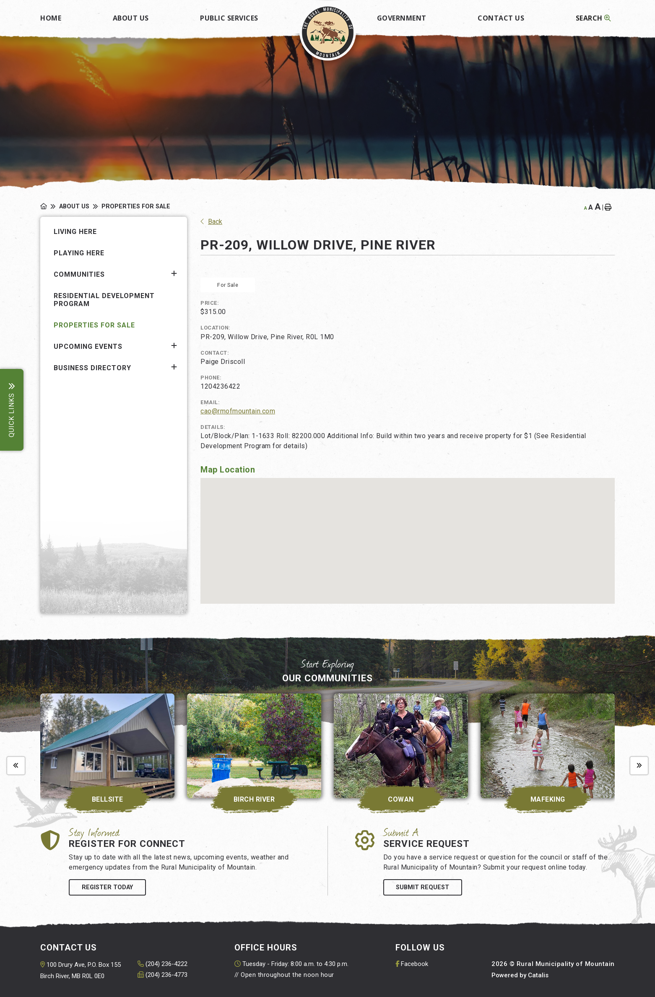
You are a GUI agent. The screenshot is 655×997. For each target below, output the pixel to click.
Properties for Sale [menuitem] (94, 325)
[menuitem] (50, 15)
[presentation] (16, 766)
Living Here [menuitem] (75, 232)
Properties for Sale (135, 206)
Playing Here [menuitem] (79, 253)
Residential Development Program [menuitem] (104, 300)
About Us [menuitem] (131, 18)
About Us (74, 206)
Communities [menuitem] (79, 274)
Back (211, 222)
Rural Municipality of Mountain (327, 32)
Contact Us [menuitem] (501, 18)
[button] (174, 274)
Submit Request (422, 887)
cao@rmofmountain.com (237, 411)
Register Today (107, 887)
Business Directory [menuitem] (92, 368)
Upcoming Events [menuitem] (88, 347)
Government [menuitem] (401, 18)
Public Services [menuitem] (229, 18)
